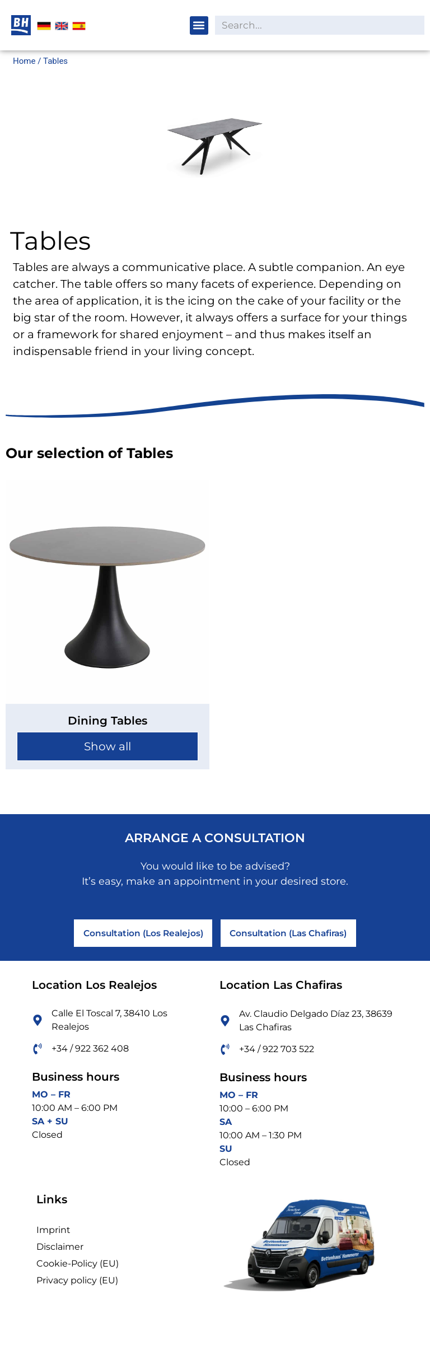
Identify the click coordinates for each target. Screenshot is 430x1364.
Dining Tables (107, 720)
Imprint (53, 1235)
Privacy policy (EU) (77, 1286)
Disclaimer (59, 1252)
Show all (107, 746)
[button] (199, 25)
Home (24, 61)
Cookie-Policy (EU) (77, 1269)
